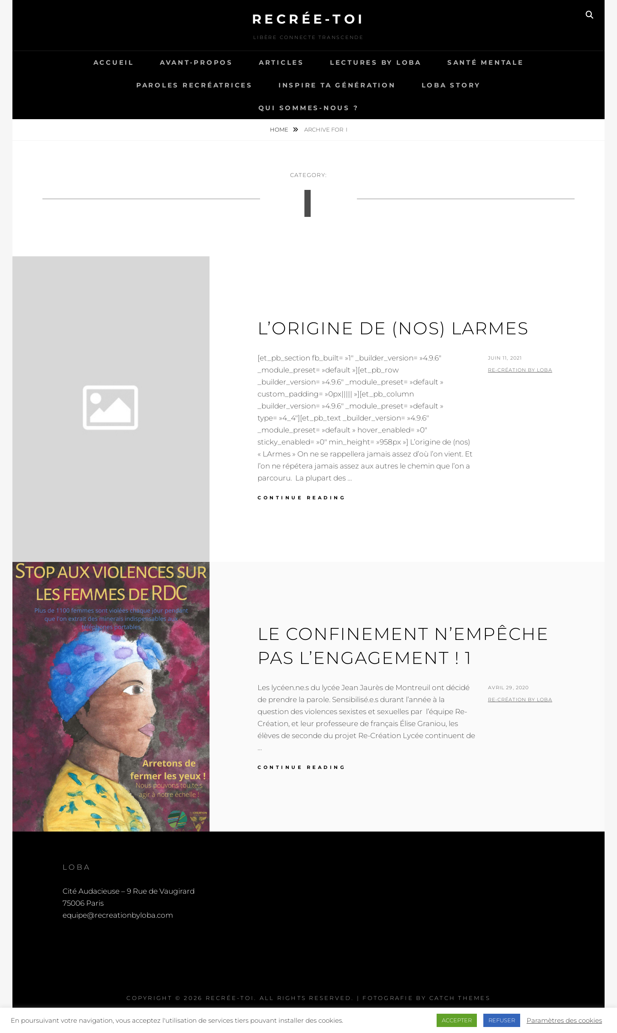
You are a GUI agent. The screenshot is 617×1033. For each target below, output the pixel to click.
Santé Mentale (485, 62)
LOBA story (451, 85)
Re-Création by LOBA (520, 370)
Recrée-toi (308, 19)
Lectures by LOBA (376, 62)
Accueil (113, 62)
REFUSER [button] (501, 1020)
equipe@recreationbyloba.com (118, 915)
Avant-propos (196, 62)
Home (280, 129)
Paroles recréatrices (194, 85)
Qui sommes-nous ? (308, 108)
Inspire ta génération (337, 85)
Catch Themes (460, 997)
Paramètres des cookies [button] (564, 1020)
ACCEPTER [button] (457, 1020)
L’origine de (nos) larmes (393, 328)
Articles (281, 62)
